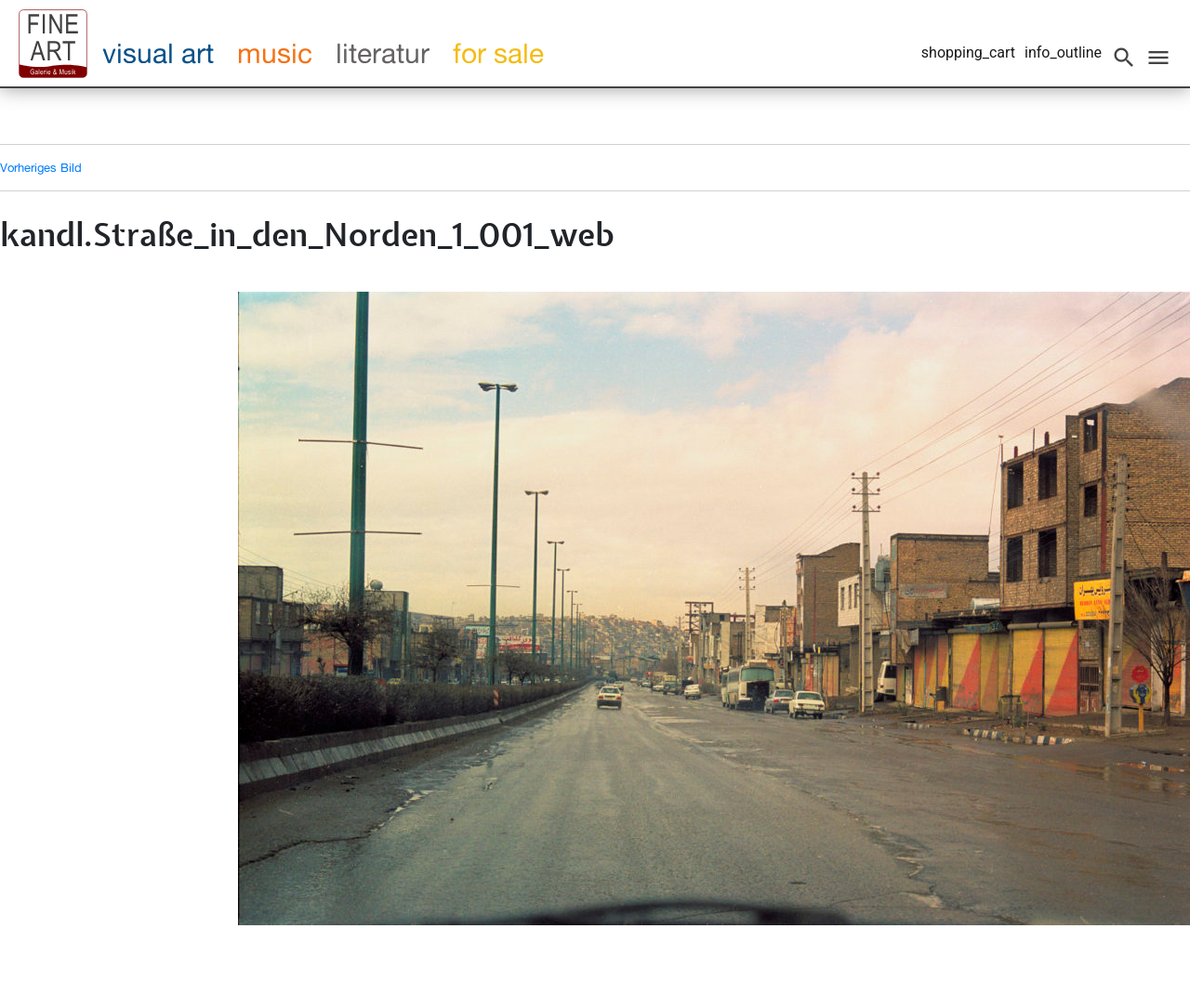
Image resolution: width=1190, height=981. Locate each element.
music (274, 53)
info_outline (1063, 52)
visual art (158, 53)
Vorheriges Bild (41, 167)
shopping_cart (968, 52)
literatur (383, 53)
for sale (498, 53)
